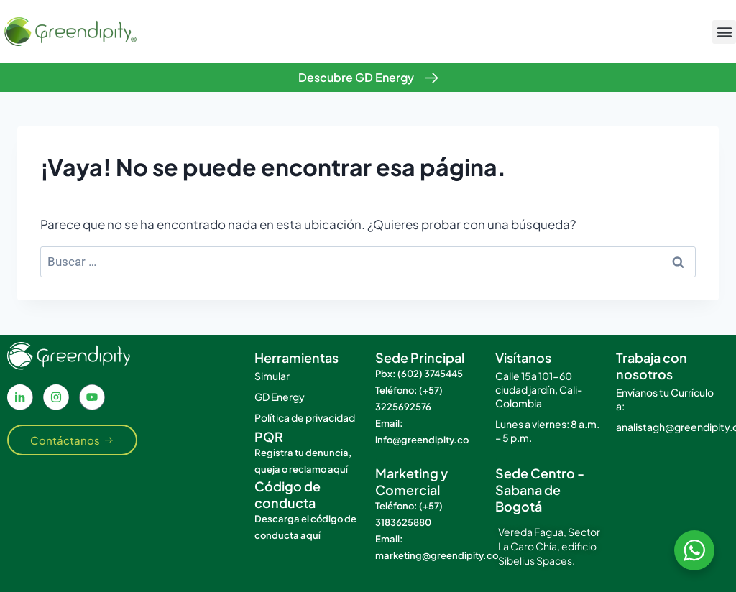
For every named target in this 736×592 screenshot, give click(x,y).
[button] (724, 32)
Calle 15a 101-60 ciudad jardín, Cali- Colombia (538, 389)
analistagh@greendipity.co (669, 426)
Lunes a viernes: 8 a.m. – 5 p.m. (547, 430)
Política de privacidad (304, 417)
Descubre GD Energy (356, 77)
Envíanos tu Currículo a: (665, 399)
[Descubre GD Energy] (431, 78)
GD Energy (279, 396)
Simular (272, 375)
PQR (268, 436)
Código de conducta (287, 494)
